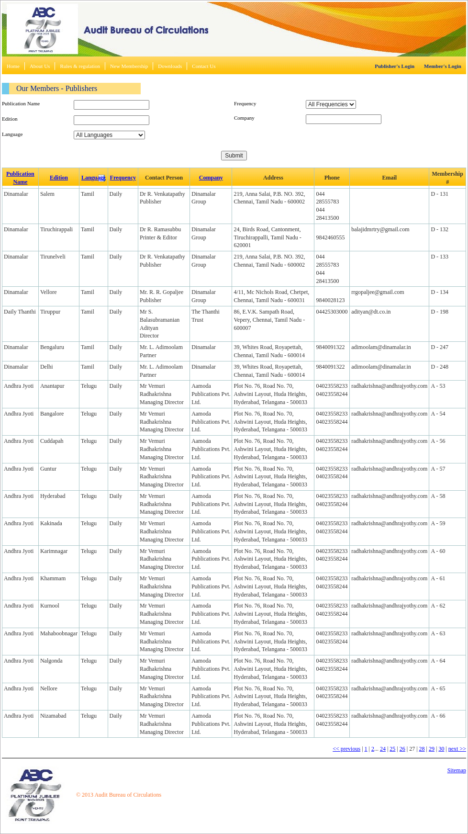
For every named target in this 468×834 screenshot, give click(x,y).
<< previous (346, 748)
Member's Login (442, 66)
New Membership (129, 66)
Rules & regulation (80, 66)
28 (422, 748)
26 (402, 748)
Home (13, 66)
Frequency (245, 103)
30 (441, 748)
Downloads (170, 66)
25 (392, 748)
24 (383, 748)
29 (432, 748)
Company (244, 118)
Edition (9, 119)
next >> (457, 748)
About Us (40, 66)
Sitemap (456, 770)
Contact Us (203, 66)
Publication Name (21, 103)
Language (12, 134)
